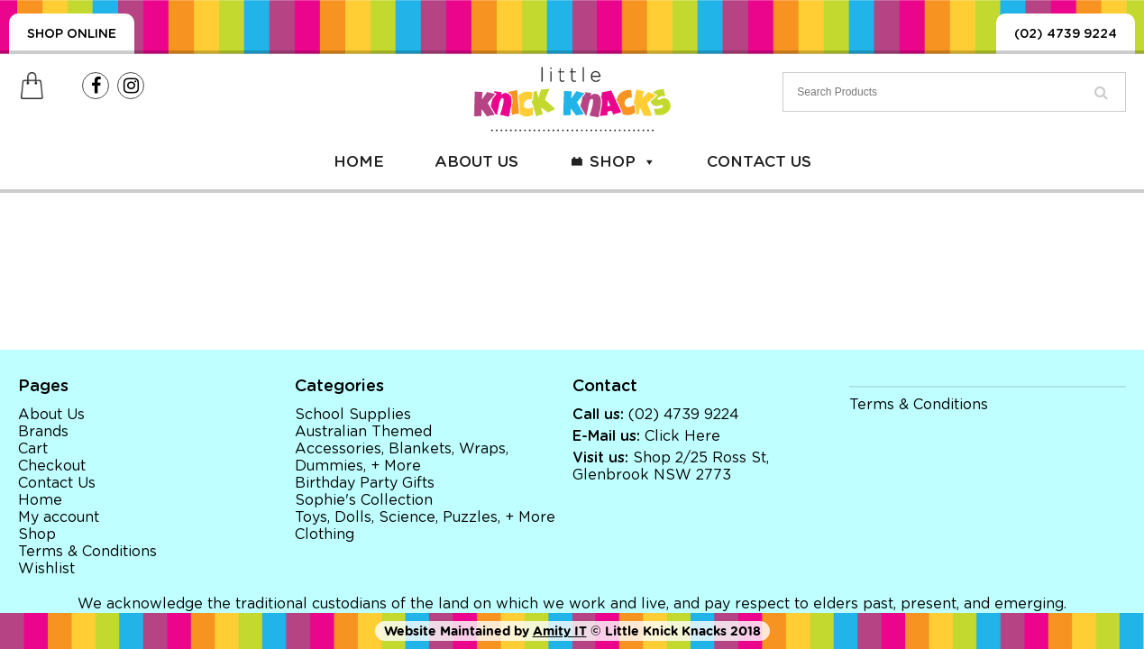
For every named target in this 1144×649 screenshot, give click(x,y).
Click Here (682, 436)
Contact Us (759, 161)
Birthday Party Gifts (365, 483)
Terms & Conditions (87, 551)
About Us (476, 161)
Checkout (52, 466)
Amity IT (560, 631)
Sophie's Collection (364, 500)
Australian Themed (363, 432)
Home (359, 161)
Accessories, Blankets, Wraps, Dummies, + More (401, 457)
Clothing (324, 534)
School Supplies (353, 414)
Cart (33, 449)
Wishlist (46, 569)
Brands (43, 432)
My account (58, 517)
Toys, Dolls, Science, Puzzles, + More (425, 517)
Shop (623, 161)
